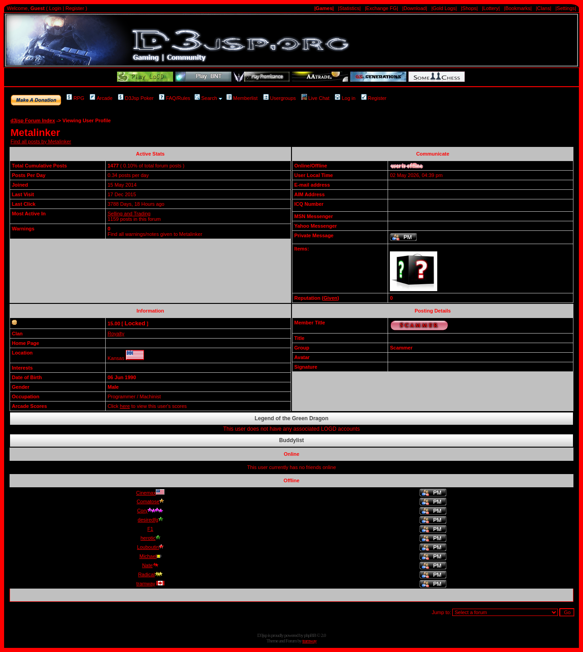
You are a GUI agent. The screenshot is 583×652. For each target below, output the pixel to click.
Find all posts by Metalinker (40, 141)
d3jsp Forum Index (32, 120)
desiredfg (150, 519)
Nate (150, 565)
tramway (150, 583)
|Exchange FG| (381, 8)
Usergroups (279, 98)
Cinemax (150, 493)
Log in (345, 98)
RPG (75, 98)
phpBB (310, 635)
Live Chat (315, 98)
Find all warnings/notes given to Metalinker (154, 234)
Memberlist (242, 98)
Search (205, 98)
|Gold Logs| (444, 8)
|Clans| (543, 8)
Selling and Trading (128, 213)
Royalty (115, 333)
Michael (150, 556)
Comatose (150, 501)
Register (75, 8)
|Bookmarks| (518, 8)
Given (330, 298)
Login (55, 8)
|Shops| (469, 8)
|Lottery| (491, 8)
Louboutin (150, 547)
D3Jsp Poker (135, 98)
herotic (150, 538)
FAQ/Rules (174, 98)
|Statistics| (349, 8)
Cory (150, 510)
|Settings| (565, 8)
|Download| (414, 8)
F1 (150, 529)
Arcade (101, 98)
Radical (150, 574)
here (125, 406)
